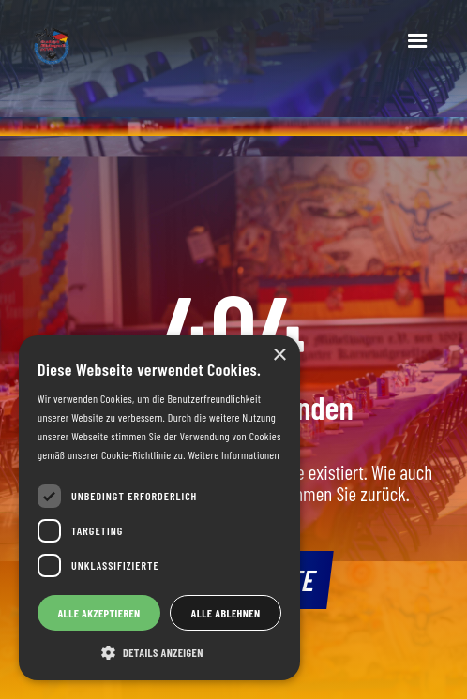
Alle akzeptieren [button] (98, 612)
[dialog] (159, 507)
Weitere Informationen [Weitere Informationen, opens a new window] (233, 454)
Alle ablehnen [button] (226, 612)
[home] (189, 49)
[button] (417, 41)
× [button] (279, 356)
